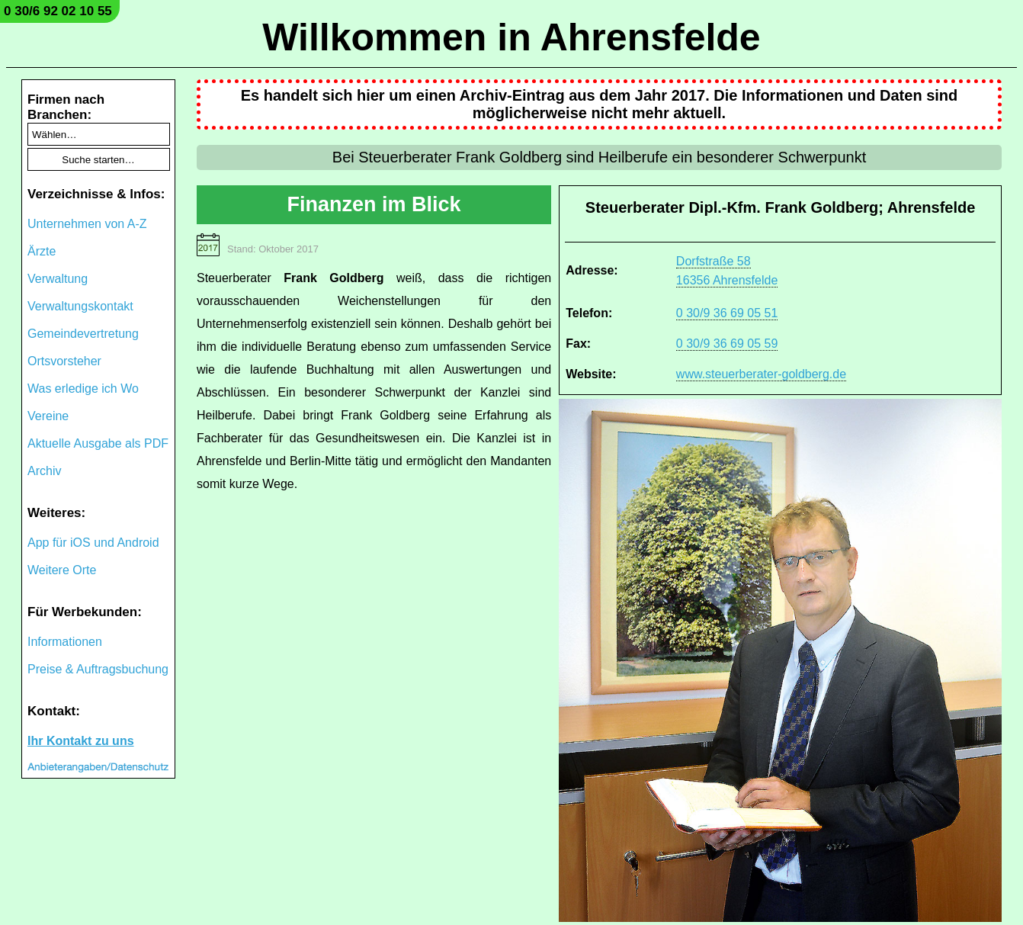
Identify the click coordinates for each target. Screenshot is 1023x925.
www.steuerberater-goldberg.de (761, 374)
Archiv (44, 470)
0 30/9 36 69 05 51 (727, 313)
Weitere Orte (61, 570)
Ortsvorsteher (64, 361)
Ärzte (41, 251)
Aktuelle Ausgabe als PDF (97, 443)
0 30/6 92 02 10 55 (58, 11)
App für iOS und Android (93, 542)
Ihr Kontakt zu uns (80, 740)
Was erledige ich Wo (83, 388)
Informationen (64, 641)
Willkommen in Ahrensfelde (511, 37)
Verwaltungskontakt (80, 306)
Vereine (48, 416)
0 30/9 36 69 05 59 (727, 343)
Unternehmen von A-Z (87, 223)
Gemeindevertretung (83, 333)
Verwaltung (57, 278)
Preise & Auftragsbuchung (97, 669)
